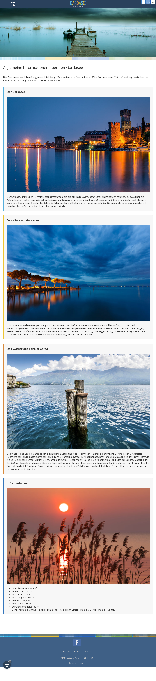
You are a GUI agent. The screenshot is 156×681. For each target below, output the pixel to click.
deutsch (77, 651)
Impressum (88, 657)
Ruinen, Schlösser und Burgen (104, 199)
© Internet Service (77, 663)
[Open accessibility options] (7, 665)
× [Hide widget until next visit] (10, 662)
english (88, 651)
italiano (66, 651)
